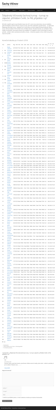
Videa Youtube (23, 10)
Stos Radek (10, 272)
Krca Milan (9, 137)
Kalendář (15, 10)
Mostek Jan (10, 130)
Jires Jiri (9, 113)
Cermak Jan (10, 135)
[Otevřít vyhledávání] (54, 10)
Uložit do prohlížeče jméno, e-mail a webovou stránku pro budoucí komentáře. (22, 397)
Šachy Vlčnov (10, 3)
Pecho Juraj (10, 102)
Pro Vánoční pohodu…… (8, 347)
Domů (2, 10)
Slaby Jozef (10, 220)
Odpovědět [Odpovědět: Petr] (7, 368)
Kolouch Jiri (10, 270)
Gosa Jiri (9, 282)
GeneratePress (22, 408)
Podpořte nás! (39, 10)
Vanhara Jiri (10, 148)
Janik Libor (9, 277)
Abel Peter (9, 115)
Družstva (8, 10)
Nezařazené (5, 345)
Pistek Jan (9, 163)
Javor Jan (9, 248)
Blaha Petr (9, 172)
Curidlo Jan (10, 167)
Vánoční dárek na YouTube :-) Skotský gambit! (12, 346)
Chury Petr (10, 215)
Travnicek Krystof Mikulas (9, 205)
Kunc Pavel (10, 165)
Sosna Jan (9, 50)
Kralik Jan (9, 337)
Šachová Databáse (31, 10)
